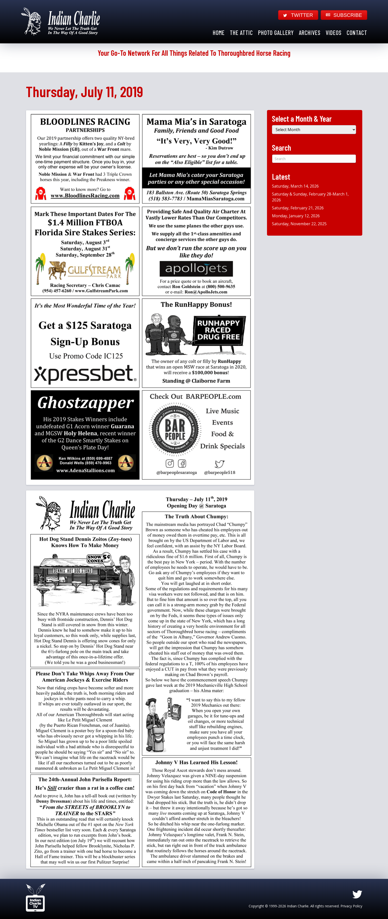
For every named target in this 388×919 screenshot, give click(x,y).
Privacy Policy (351, 906)
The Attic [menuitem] (241, 32)
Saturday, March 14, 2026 (295, 186)
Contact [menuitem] (357, 32)
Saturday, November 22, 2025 (299, 223)
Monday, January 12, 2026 (296, 216)
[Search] (314, 158)
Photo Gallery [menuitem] (276, 32)
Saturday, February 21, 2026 (298, 208)
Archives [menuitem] (309, 32)
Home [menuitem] (219, 32)
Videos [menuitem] (333, 32)
